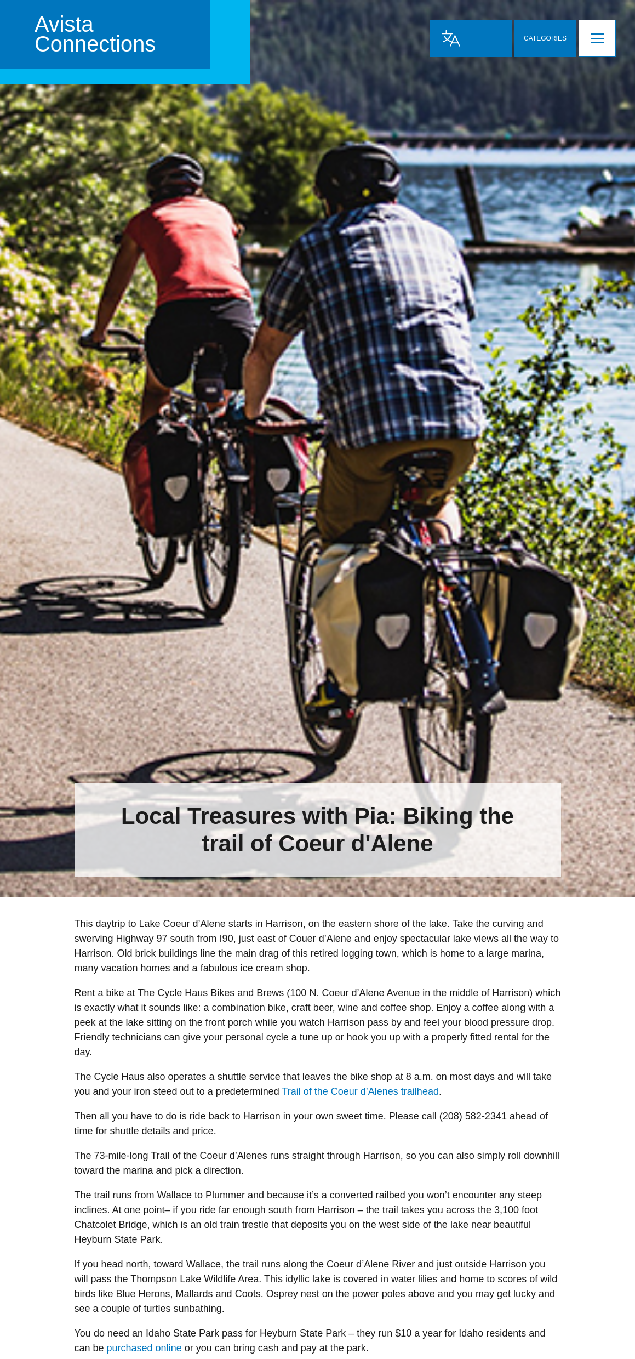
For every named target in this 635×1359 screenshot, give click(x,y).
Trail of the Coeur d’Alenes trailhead (360, 1091)
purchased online (144, 1348)
